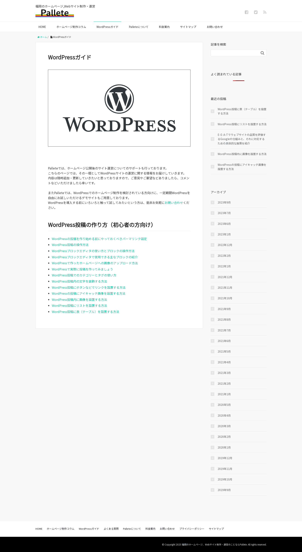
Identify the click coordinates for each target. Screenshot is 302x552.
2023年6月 (224, 224)
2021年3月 (224, 373)
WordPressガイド (107, 27)
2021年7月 (224, 330)
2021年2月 (224, 383)
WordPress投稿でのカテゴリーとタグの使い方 (84, 275)
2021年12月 (225, 277)
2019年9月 (224, 490)
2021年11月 (225, 287)
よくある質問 (111, 528)
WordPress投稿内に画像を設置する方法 (79, 299)
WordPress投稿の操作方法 (70, 244)
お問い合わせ (215, 27)
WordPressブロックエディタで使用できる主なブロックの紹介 (95, 257)
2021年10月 (225, 298)
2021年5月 (224, 351)
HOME (42, 27)
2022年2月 (224, 256)
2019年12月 (225, 458)
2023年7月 (224, 213)
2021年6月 (224, 341)
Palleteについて (138, 27)
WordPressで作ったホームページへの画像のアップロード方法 (95, 263)
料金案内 (164, 27)
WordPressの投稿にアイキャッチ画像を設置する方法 (88, 293)
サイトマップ (188, 27)
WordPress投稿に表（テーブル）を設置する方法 (85, 311)
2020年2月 (224, 437)
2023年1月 (224, 234)
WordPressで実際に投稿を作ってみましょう (82, 269)
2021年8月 (224, 319)
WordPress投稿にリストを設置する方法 (79, 305)
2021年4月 (224, 362)
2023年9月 (224, 202)
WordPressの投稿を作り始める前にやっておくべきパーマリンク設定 (99, 238)
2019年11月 (225, 469)
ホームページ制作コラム (71, 27)
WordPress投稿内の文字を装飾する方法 (79, 281)
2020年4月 (224, 415)
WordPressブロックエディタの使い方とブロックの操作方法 (93, 250)
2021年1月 (224, 394)
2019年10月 (225, 479)
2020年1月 (224, 447)
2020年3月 (224, 426)
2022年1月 (224, 266)
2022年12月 (225, 245)
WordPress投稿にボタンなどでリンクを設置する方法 (89, 287)
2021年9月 (224, 309)
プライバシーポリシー (191, 528)
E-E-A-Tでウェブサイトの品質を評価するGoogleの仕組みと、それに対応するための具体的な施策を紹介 (242, 139)
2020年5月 (224, 405)
